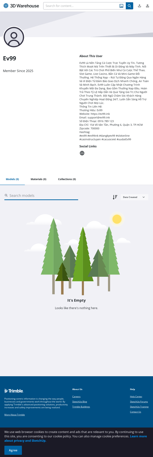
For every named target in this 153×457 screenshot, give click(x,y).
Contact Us (135, 411)
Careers (76, 396)
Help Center (136, 396)
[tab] (12, 179)
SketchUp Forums (139, 401)
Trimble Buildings (81, 406)
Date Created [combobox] (130, 197)
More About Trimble (14, 414)
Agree (13, 450)
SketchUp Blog (79, 401)
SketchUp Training (139, 406)
